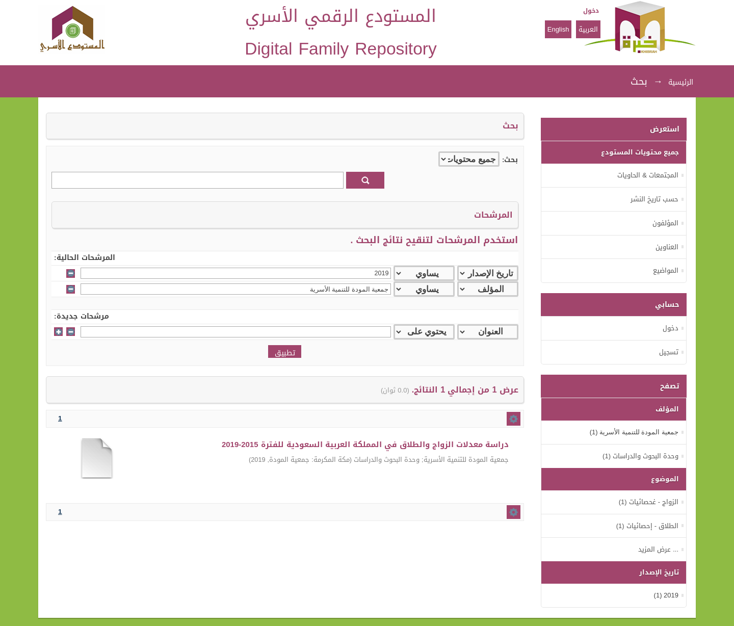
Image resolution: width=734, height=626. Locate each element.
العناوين (667, 247)
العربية (588, 29)
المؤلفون (665, 223)
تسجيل (668, 352)
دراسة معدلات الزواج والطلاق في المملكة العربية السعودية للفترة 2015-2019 (365, 444)
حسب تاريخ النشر (654, 199)
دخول (591, 10)
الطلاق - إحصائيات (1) (647, 525)
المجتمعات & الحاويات (647, 175)
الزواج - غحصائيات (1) (648, 501)
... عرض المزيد (658, 549)
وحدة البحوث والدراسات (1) (640, 456)
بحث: (510, 159)
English (558, 29)
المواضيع (665, 270)
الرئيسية (680, 82)
